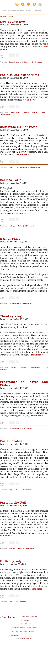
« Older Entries (7, 617)
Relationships (35, 367)
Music (34, 628)
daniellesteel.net (26, 638)
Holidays (25, 62)
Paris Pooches (11, 441)
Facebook (22, 4)
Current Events (14, 62)
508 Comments (27, 428)
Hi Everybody (11, 561)
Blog (9, 10)
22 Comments (35, 167)
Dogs (11, 490)
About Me (15, 10)
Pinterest (34, 4)
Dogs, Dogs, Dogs (16, 631)
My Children (25, 620)
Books (22, 10)
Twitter (28, 4)
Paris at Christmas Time (19, 75)
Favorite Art (15, 628)
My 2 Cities (25, 624)
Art (31, 624)
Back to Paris (11, 180)
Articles (28, 10)
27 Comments (5, 114)
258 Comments (37, 62)
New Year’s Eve (12, 21)
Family (26, 112)
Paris (44, 112)
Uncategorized (14, 303)
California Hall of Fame (19, 127)
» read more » (29, 99)
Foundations (37, 10)
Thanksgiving (11, 316)
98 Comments (27, 490)
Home (5, 10)
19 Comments (30, 226)
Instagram (17, 4)
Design (29, 628)
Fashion (23, 628)
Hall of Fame (10, 238)
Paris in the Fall (13, 502)
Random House (40, 4)
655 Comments (21, 601)
